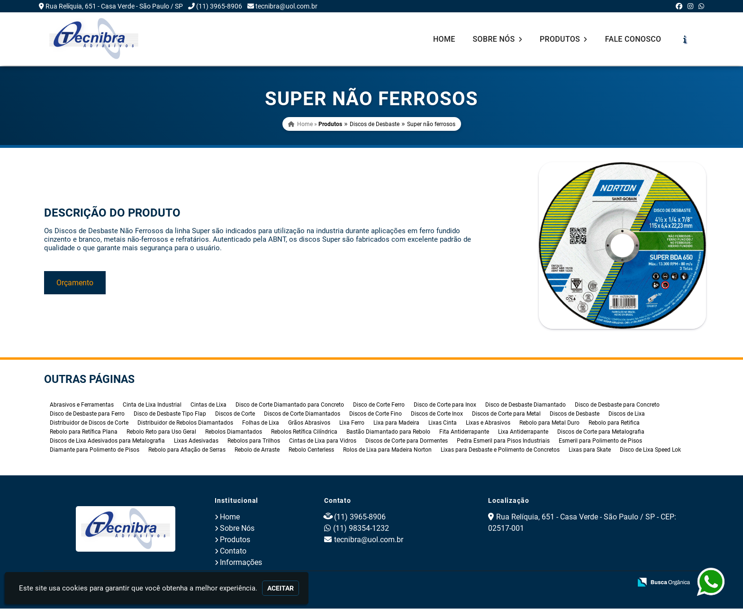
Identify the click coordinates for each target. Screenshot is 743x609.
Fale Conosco (633, 39)
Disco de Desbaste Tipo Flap (170, 414)
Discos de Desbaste (374, 124)
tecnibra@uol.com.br (286, 6)
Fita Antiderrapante (464, 432)
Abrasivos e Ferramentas (82, 405)
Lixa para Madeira (396, 423)
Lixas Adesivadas (196, 441)
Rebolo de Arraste (257, 450)
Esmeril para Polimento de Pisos (600, 441)
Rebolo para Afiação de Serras (187, 450)
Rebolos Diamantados (233, 432)
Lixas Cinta (442, 423)
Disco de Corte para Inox (445, 405)
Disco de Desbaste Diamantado (525, 405)
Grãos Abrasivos (309, 423)
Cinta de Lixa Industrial (152, 405)
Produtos (564, 39)
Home (444, 39)
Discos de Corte (235, 414)
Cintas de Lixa (208, 405)
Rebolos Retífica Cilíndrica (304, 432)
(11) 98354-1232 (361, 528)
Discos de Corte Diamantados (302, 414)
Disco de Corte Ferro (379, 405)
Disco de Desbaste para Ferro (87, 414)
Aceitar (280, 588)
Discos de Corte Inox (437, 414)
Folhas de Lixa (260, 423)
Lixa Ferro (351, 423)
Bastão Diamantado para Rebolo (388, 432)
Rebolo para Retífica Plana (84, 432)
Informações (241, 562)
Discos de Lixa (626, 414)
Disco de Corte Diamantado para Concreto (290, 405)
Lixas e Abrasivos (488, 423)
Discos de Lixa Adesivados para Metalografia (107, 441)
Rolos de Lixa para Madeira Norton (387, 450)
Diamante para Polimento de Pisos (94, 450)
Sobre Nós (497, 39)
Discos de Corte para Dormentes (406, 441)
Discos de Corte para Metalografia (600, 432)
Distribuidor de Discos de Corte (89, 423)
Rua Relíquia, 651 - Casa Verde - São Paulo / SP (114, 6)
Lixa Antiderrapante (523, 432)
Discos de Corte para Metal (506, 414)
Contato (233, 551)
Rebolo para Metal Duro (549, 423)
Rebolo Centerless (311, 450)
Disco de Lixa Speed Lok (650, 450)
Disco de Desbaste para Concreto (617, 405)
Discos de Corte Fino (375, 414)
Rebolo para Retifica (614, 423)
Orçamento (74, 282)
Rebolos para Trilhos (253, 441)
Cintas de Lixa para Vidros (322, 441)
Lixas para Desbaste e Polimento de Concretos (500, 450)
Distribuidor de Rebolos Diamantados (185, 423)
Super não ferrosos (431, 124)
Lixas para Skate (590, 450)
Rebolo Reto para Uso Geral (161, 432)
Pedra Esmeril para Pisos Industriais (503, 441)
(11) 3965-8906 (219, 6)
